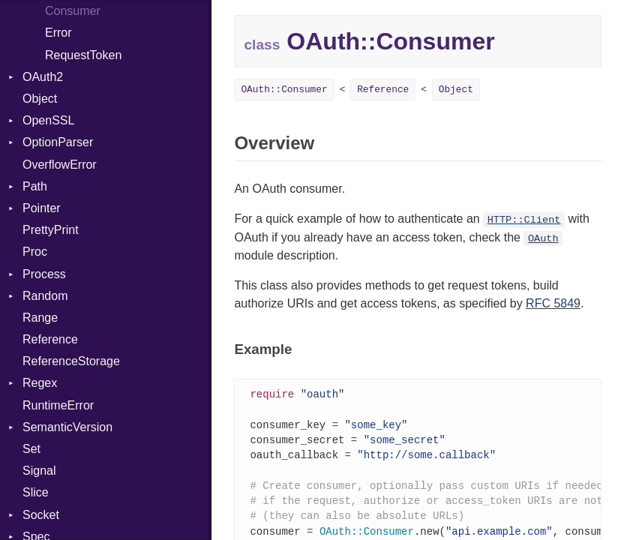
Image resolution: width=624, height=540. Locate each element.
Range (40, 317)
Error (58, 32)
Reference (50, 339)
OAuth (543, 238)
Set (31, 448)
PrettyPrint (50, 230)
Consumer (72, 10)
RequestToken (83, 55)
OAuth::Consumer (284, 89)
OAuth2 (42, 76)
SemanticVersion (67, 427)
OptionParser (57, 142)
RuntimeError (58, 405)
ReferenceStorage (71, 361)
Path (34, 186)
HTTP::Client (524, 220)
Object (39, 98)
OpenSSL (48, 120)
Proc (34, 251)
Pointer (41, 208)
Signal (39, 470)
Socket (40, 514)
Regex (39, 382)
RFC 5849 (553, 303)
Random (45, 296)
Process (44, 274)
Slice (35, 492)
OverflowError (59, 164)
